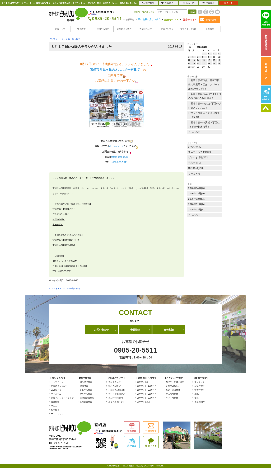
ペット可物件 (172, 398)
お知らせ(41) (195, 146)
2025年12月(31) (196, 209)
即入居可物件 (172, 394)
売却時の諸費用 (115, 398)
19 (189, 63)
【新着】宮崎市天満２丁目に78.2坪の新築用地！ (204, 124)
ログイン (228, 3)
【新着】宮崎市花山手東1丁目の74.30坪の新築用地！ (204, 96)
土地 (196, 394)
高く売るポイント (116, 402)
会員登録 (130, 19)
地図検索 (84, 386)
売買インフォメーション (62, 398)
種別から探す (103, 29)
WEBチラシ (56, 390)
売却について (145, 29)
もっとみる (194, 132)
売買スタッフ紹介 (188, 29)
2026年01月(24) (196, 204)
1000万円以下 (143, 382)
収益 (196, 398)
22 (203, 63)
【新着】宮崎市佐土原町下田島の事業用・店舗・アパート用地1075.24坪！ (204, 84)
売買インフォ (167, 29)
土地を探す (58, 224)
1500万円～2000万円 (147, 390)
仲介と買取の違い (116, 394)
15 (203, 60)
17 (214, 60)
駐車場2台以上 (172, 386)
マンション (199, 382)
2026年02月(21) (196, 198)
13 (193, 60)
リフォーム (56, 394)
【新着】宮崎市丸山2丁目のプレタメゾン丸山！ (204, 105)
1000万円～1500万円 (147, 386)
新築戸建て (199, 386)
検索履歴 (209, 3)
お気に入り (168, 3)
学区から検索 (86, 394)
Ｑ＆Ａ (54, 406)
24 (214, 63)
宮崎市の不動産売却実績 (64, 245)
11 (219, 57)
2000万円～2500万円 (147, 394)
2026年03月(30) (196, 193)
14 (198, 60)
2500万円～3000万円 (147, 398)
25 (219, 63)
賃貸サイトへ (190, 19)
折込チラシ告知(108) (199, 152)
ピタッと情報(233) (198, 157)
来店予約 (189, 3)
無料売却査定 (114, 386)
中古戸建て (199, 390)
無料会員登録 (86, 402)
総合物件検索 (86, 382)
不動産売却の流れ (116, 390)
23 (209, 63)
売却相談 (169, 329)
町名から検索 (86, 390)
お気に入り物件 (124, 29)
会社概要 (210, 29)
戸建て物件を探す (61, 214)
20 (193, 63)
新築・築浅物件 (173, 390)
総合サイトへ (171, 19)
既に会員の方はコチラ (149, 19)
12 (189, 60)
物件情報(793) (196, 168)
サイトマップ (57, 414)
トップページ (57, 382)
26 (189, 67)
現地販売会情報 (87, 398)
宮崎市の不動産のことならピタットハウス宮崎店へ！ (84, 178)
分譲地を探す (59, 219)
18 (219, 60)
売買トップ (60, 29)
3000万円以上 (143, 402)
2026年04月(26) (196, 188)
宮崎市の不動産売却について (66, 240)
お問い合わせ (101, 329)
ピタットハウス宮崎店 (64, 261)
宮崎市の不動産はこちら (64, 209)
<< (189, 47)
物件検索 (81, 29)
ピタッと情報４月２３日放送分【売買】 (204, 115)
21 (198, 63)
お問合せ (55, 410)
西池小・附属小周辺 (175, 382)
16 (209, 60)
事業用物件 (199, 402)
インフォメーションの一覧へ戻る (64, 39)
